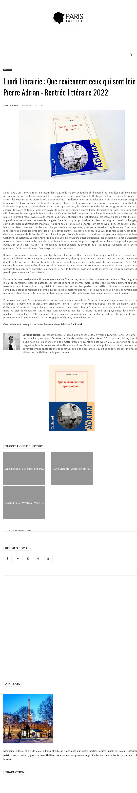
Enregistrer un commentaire (19, 530)
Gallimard (76, 324)
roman (7, 70)
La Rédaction (12, 105)
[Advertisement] (68, 43)
